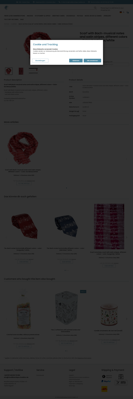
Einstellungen (40, 61)
